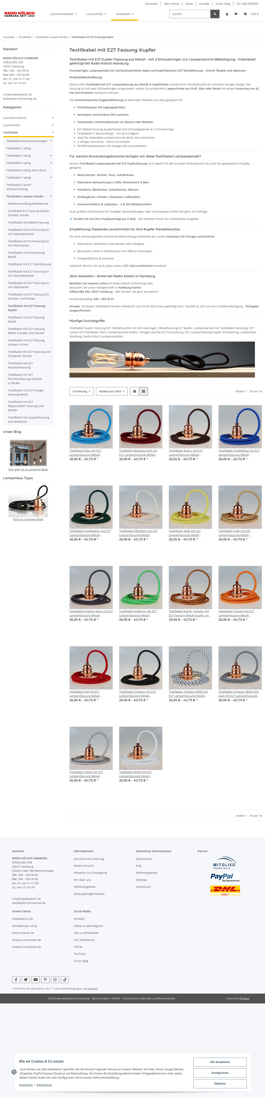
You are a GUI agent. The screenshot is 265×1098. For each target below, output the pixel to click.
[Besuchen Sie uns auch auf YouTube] (35, 979)
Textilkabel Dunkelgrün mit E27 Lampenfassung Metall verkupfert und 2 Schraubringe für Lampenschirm (90, 533)
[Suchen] (190, 14)
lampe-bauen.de (23, 933)
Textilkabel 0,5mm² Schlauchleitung (18, 187)
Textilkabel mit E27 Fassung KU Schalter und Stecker (28, 296)
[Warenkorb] (251, 14)
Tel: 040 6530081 (248, 4)
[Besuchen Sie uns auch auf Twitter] (26, 979)
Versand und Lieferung (89, 859)
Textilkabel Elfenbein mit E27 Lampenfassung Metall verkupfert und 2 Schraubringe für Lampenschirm (139, 533)
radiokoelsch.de (22, 919)
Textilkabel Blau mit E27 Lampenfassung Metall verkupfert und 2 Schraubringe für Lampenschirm (90, 453)
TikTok (78, 947)
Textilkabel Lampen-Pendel (24, 196)
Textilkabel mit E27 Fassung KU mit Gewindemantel (28, 273)
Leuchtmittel (11, 125)
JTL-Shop (244, 998)
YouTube (79, 954)
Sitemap (141, 880)
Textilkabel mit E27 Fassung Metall (26, 319)
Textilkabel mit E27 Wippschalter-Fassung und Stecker (26, 406)
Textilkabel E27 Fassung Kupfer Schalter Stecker (28, 213)
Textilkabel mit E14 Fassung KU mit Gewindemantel (28, 232)
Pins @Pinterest (84, 940)
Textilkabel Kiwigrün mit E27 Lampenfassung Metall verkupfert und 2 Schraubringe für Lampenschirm (139, 613)
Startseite (151, 4)
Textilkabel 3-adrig (18, 163)
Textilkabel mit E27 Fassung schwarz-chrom (26, 342)
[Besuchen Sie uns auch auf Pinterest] (45, 979)
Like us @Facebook (86, 933)
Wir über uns (82, 880)
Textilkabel (10, 132)
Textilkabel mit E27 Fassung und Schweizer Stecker (29, 354)
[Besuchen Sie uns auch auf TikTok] (65, 979)
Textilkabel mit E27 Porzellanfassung (20, 365)
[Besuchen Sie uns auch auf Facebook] (16, 979)
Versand (93, 988)
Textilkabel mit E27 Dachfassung (29, 264)
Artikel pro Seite (110, 391)
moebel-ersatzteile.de (26, 947)
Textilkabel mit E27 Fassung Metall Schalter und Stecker (26, 331)
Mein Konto (171, 4)
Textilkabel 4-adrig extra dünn (26, 170)
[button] (227, 14)
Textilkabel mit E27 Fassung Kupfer (26, 308)
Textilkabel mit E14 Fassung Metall (26, 255)
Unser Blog (223, 4)
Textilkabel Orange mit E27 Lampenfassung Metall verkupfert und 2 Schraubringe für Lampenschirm (239, 613)
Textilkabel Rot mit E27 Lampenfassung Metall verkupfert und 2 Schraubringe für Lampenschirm (90, 694)
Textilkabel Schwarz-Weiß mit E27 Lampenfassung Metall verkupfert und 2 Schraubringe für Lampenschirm (189, 694)
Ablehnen (219, 1084)
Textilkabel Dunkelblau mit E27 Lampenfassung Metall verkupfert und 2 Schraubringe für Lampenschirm (239, 453)
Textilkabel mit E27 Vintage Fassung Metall (26, 392)
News (189, 4)
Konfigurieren (218, 1073)
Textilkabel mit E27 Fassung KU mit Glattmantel (28, 285)
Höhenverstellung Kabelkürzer (28, 203)
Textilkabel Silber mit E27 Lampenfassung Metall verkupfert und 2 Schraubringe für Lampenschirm (90, 774)
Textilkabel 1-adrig (18, 148)
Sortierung (80, 391)
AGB (138, 866)
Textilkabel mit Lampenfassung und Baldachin (28, 419)
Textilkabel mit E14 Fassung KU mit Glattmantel (28, 243)
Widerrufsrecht (84, 866)
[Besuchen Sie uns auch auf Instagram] (55, 979)
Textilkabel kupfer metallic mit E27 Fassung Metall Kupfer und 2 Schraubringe (189, 613)
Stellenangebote (84, 887)
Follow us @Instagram (88, 926)
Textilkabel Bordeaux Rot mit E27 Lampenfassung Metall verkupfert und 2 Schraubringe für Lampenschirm (139, 453)
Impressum (27, 1085)
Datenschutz (45, 1085)
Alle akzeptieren (219, 1063)
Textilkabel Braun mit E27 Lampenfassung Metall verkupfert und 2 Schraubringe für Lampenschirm (189, 453)
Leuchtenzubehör (15, 118)
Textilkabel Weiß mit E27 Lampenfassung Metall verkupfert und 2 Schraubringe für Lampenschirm (139, 774)
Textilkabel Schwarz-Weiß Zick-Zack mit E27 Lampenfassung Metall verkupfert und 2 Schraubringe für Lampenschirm (240, 694)
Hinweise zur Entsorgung (90, 873)
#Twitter (79, 919)
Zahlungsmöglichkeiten (89, 894)
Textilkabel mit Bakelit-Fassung (28, 222)
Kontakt (204, 4)
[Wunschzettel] (235, 14)
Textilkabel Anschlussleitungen (26, 141)
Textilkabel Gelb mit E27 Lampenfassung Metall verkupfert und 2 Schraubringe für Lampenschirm (189, 533)
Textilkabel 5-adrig (18, 177)
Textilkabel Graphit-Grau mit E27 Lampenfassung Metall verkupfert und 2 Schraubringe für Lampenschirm (91, 613)
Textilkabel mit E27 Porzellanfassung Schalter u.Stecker (25, 379)
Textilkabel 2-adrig (18, 155)
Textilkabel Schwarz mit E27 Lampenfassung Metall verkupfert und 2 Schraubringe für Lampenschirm (139, 694)
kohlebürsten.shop (24, 926)
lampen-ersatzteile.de (26, 940)
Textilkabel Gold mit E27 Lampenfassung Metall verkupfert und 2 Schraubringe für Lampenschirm (239, 533)
